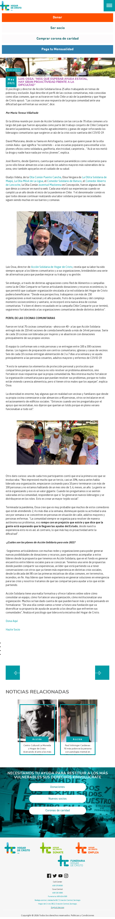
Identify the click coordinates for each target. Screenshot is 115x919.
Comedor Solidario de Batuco (64, 181)
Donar (57, 17)
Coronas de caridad (57, 810)
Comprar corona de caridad (58, 39)
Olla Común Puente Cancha (45, 177)
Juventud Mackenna (50, 184)
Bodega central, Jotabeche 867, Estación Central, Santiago (57, 900)
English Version (57, 907)
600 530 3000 (57, 893)
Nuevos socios (58, 798)
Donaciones (57, 787)
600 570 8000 (57, 885)
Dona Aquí (12, 621)
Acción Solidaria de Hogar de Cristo (52, 266)
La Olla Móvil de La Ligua (28, 181)
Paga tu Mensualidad (57, 49)
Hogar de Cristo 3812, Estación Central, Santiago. (57, 904)
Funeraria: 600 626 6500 (57, 896)
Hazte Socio (13, 629)
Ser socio (57, 28)
